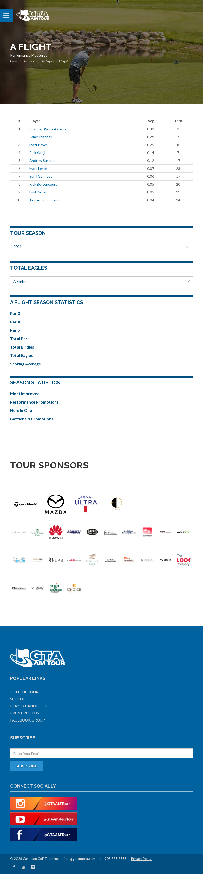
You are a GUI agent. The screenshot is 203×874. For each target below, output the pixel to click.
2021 (101, 246)
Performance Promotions (34, 401)
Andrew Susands (42, 160)
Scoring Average (25, 363)
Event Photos (24, 713)
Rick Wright (38, 152)
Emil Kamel (37, 192)
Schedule (20, 699)
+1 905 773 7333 (113, 859)
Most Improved (25, 393)
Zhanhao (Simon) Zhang (48, 129)
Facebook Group (27, 720)
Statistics (28, 61)
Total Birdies (22, 346)
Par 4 (15, 321)
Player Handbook (28, 706)
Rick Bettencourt (43, 184)
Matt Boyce (38, 145)
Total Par (18, 338)
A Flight (101, 281)
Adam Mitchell (40, 137)
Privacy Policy (141, 859)
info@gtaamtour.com (79, 859)
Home (14, 61)
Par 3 (15, 313)
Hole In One (21, 410)
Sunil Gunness (40, 176)
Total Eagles (46, 61)
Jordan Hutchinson (44, 200)
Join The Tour (24, 692)
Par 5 (15, 330)
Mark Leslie (38, 168)
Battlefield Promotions (32, 418)
